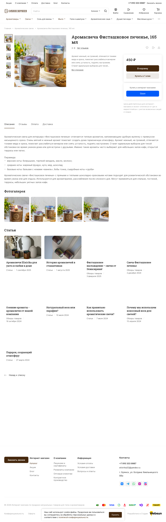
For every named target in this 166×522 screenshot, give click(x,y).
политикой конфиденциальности (73, 517)
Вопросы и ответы (86, 471)
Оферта (31, 513)
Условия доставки (86, 467)
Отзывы (23, 124)
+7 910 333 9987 (136, 3)
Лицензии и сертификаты (60, 464)
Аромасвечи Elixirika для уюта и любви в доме (21, 264)
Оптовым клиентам (63, 473)
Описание (9, 124)
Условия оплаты (85, 463)
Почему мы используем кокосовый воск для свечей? (141, 311)
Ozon (142, 93)
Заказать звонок (16, 460)
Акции (33, 467)
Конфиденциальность (14, 513)
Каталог (33, 463)
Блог (32, 471)
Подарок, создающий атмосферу (19, 354)
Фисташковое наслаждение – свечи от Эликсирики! (101, 266)
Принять (115, 515)
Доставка (48, 124)
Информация (84, 458)
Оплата (35, 124)
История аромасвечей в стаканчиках (60, 264)
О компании (60, 458)
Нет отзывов (82, 48)
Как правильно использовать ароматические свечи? (100, 311)
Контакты (34, 475)
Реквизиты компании (64, 469)
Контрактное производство (60, 478)
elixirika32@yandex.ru (129, 467)
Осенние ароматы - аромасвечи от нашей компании (19, 311)
